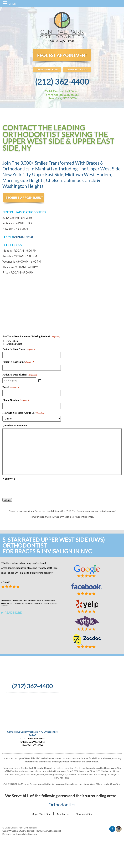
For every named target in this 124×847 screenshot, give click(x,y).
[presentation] (27, 488)
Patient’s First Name (18, 349)
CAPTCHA (8, 479)
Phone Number (15, 400)
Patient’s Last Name (18, 362)
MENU (12, 4)
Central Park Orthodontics (34, 768)
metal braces (31, 761)
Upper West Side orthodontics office (101, 784)
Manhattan (63, 813)
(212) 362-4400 (62, 81)
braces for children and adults (96, 758)
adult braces (92, 761)
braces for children (71, 761)
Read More (13, 612)
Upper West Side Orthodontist (18, 830)
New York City (84, 813)
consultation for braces (50, 784)
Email (10, 387)
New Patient (12, 341)
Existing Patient (14, 343)
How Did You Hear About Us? (23, 412)
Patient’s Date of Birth (19, 374)
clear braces (45, 761)
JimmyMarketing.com (26, 834)
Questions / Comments (14, 425)
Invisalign (57, 761)
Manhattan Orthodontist (48, 830)
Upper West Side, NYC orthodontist (36, 758)
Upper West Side (41, 813)
